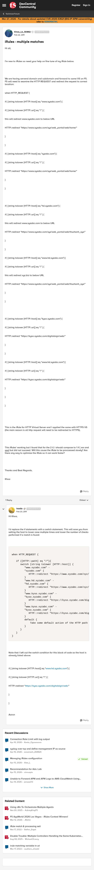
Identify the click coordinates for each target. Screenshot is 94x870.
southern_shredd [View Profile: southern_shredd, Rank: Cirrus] (31, 849)
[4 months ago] (16, 820)
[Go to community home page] (22, 5)
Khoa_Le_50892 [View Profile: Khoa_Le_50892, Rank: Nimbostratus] (22, 32)
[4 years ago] (16, 849)
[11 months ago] (16, 839)
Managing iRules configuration (26, 758)
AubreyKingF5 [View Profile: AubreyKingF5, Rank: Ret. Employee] (31, 810)
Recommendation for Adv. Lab (26, 769)
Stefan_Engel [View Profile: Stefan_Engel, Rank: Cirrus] (30, 829)
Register (76, 5)
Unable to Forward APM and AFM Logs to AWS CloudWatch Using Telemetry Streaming (44, 778)
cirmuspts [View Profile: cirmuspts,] (28, 772)
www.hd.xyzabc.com (56, 668)
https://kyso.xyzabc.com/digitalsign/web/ (46, 685)
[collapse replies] (3, 509)
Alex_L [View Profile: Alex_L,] (27, 763)
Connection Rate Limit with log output (30, 739)
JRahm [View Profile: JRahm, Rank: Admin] (27, 820)
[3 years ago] (16, 829)
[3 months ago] (16, 742)
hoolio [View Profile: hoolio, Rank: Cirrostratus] (19, 508)
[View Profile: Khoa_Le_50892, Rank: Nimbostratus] (9, 33)
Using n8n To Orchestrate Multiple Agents (32, 807)
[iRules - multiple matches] (21, 512)
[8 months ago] (16, 810)
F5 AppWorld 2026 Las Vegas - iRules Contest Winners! (39, 816)
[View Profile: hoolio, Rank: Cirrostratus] (12, 510)
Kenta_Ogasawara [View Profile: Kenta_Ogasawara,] (32, 742)
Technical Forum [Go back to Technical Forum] (11, 14)
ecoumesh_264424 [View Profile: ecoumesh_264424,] (32, 752)
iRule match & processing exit (25, 826)
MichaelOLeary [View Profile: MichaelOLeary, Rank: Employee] (32, 839)
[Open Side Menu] (4, 5)
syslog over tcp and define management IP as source (37, 748)
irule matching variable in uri (25, 845)
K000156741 (50, 21)
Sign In (86, 5)
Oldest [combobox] (84, 500)
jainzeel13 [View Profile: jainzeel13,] (28, 782)
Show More (47, 787)
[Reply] (84, 491)
